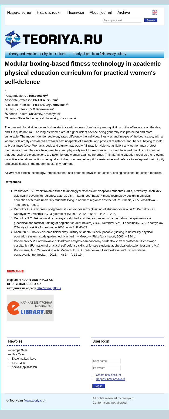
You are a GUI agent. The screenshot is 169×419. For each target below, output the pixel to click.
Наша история (49, 12)
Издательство (19, 12)
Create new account (108, 375)
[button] (96, 352)
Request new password (110, 379)
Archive (124, 12)
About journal (101, 12)
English (154, 12)
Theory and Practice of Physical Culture (37, 54)
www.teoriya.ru (34, 400)
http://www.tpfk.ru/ (49, 288)
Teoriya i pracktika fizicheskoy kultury (99, 54)
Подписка (75, 12)
